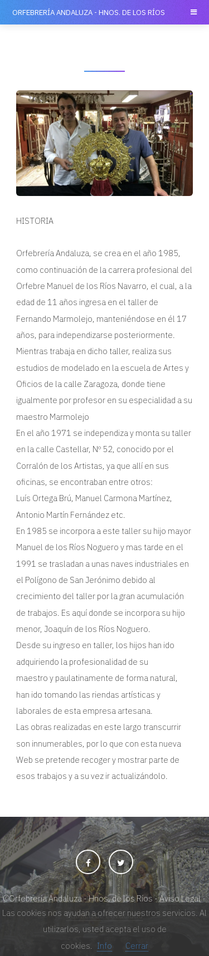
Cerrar (136, 945)
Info (104, 945)
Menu (192, 12)
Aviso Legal (180, 898)
